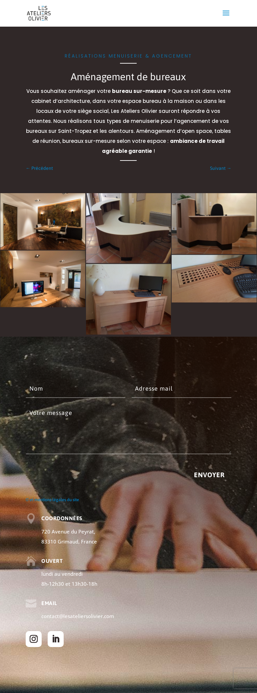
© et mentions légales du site (52, 499)
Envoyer (209, 475)
